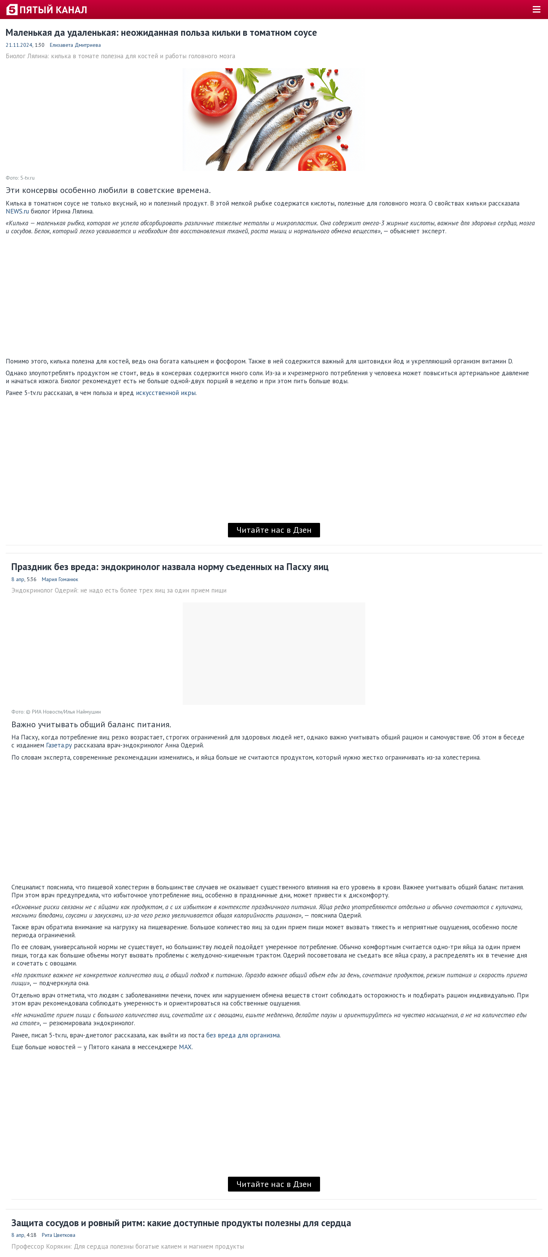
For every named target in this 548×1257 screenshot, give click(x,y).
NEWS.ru (17, 211)
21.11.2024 (19, 44)
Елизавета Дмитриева (75, 44)
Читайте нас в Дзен (274, 529)
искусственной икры (166, 393)
